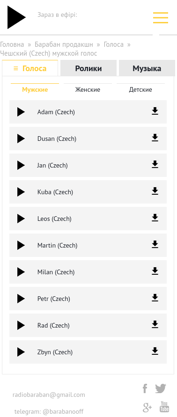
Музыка (147, 68)
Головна (12, 44)
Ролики (88, 68)
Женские (87, 89)
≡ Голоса (30, 68)
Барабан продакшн (64, 44)
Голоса (113, 44)
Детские (140, 89)
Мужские (35, 89)
